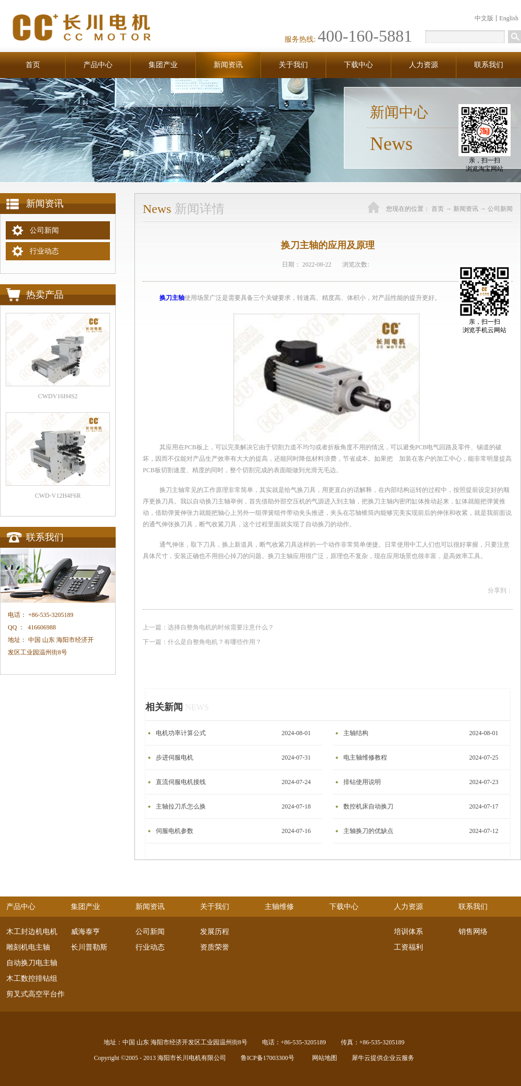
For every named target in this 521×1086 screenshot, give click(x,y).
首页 (33, 65)
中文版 (484, 18)
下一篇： (202, 642)
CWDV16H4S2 (58, 396)
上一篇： (208, 627)
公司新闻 (500, 208)
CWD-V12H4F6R (58, 495)
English (508, 18)
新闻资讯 (465, 208)
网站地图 (323, 1058)
